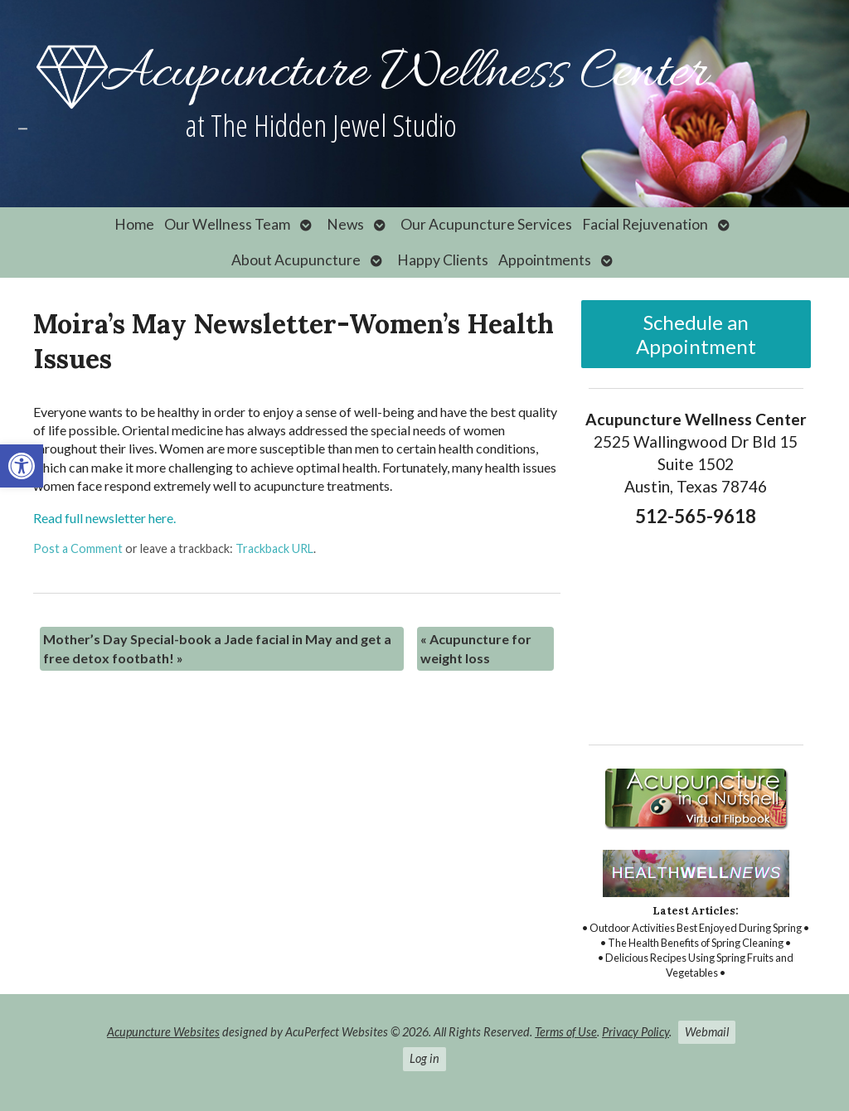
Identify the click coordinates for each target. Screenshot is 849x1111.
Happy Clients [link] (442, 260)
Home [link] (134, 224)
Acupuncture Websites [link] (163, 1032)
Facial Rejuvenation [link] (645, 224)
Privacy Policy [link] (635, 1032)
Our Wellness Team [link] (227, 224)
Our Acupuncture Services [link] (486, 224)
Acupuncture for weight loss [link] (475, 648)
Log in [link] (424, 1058)
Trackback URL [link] (274, 548)
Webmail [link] (707, 1032)
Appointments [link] (544, 260)
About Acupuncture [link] (296, 260)
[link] (21, 466)
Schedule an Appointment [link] (696, 334)
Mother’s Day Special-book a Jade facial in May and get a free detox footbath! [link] (217, 648)
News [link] (345, 224)
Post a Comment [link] (78, 548)
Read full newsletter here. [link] (104, 518)
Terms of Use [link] (566, 1032)
